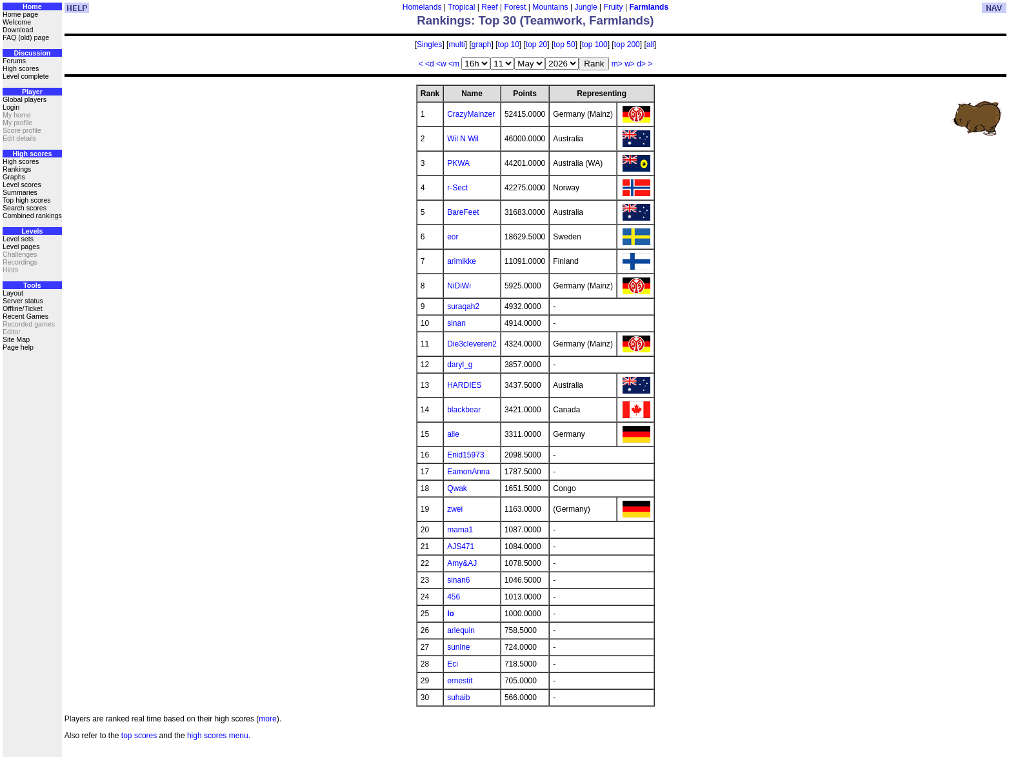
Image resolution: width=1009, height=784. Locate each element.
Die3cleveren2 (472, 343)
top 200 (627, 44)
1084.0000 (522, 546)
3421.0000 (522, 409)
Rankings (17, 169)
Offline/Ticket (23, 308)
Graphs (14, 177)
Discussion (32, 53)
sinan (456, 323)
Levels (32, 231)
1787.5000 (522, 471)
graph (482, 44)
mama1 (460, 529)
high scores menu (217, 735)
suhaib (458, 697)
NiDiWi (459, 285)
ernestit (459, 680)
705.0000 (520, 680)
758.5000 (520, 630)
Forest (515, 7)
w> (629, 63)
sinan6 (458, 580)
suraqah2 (463, 306)
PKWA (458, 163)
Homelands (422, 7)
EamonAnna (468, 471)
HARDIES (464, 385)
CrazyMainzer (471, 114)
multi (456, 44)
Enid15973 (465, 454)
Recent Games (25, 316)
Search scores (24, 208)
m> (617, 63)
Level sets (18, 239)
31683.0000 (524, 212)
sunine (458, 647)
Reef (489, 7)
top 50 (564, 44)
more (267, 718)
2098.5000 (522, 454)
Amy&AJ (462, 563)
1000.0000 (522, 613)
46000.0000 (524, 138)
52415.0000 (524, 114)
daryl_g (459, 364)
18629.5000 (524, 236)
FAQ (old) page (26, 37)
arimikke (461, 261)
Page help (18, 347)
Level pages (21, 246)
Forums (14, 61)
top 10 (508, 44)
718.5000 (520, 663)
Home (32, 6)
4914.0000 (522, 323)
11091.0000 (524, 261)
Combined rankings (32, 215)
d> (641, 63)
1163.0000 (522, 509)
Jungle (585, 7)
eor (452, 236)
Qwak (457, 488)
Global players (24, 99)
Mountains (550, 7)
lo (450, 613)
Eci (452, 663)
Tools (32, 285)
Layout (13, 293)
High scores (21, 68)
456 (453, 596)
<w (441, 63)
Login (11, 107)
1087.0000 (522, 529)
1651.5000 (522, 488)
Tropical (461, 7)
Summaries (20, 192)
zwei (455, 509)
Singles (429, 44)
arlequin (461, 630)
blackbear (464, 409)
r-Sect (457, 187)
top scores (139, 735)
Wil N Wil (463, 138)
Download (18, 30)
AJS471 (460, 546)
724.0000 (520, 647)
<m (453, 63)
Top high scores (27, 200)
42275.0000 (524, 187)
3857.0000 (522, 364)
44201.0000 (524, 163)
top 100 (595, 44)
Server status (23, 301)
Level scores (22, 184)
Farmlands (648, 7)
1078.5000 (522, 563)
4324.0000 (522, 343)
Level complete (26, 76)
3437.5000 (522, 385)
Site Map (16, 339)
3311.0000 (522, 434)
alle (453, 434)
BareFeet (463, 212)
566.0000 (520, 697)
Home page (20, 14)
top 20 (536, 44)
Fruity (613, 7)
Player (32, 91)
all (650, 44)
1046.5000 (522, 580)
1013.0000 (522, 596)
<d (429, 63)
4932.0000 (522, 306)
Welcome (17, 22)
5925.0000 (522, 285)
